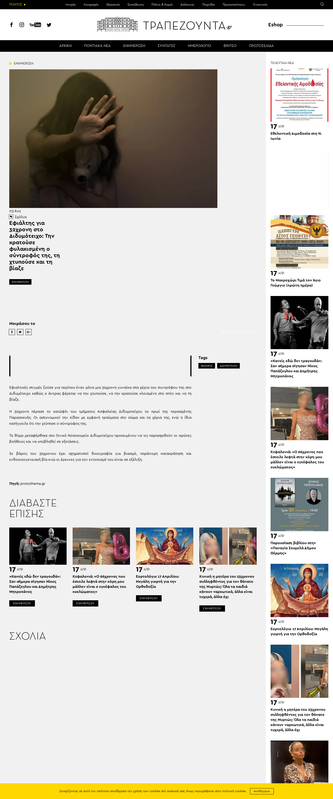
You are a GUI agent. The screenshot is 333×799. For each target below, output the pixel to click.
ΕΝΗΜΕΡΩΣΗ (134, 46)
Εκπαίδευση (136, 4)
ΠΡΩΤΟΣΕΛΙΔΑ (261, 46)
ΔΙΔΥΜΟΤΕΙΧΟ (228, 365)
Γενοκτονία (260, 4)
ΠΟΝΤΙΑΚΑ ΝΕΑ (97, 46)
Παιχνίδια (208, 4)
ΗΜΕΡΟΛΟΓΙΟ (199, 46)
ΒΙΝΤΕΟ (230, 46)
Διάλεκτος (187, 4)
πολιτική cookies (234, 791)
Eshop (275, 24)
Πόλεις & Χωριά (162, 4)
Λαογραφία (91, 4)
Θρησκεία (113, 4)
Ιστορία (71, 4)
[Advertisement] (100, 366)
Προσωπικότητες (234, 4)
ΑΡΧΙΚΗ (65, 46)
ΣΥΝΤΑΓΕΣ (166, 46)
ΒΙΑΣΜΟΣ (207, 365)
